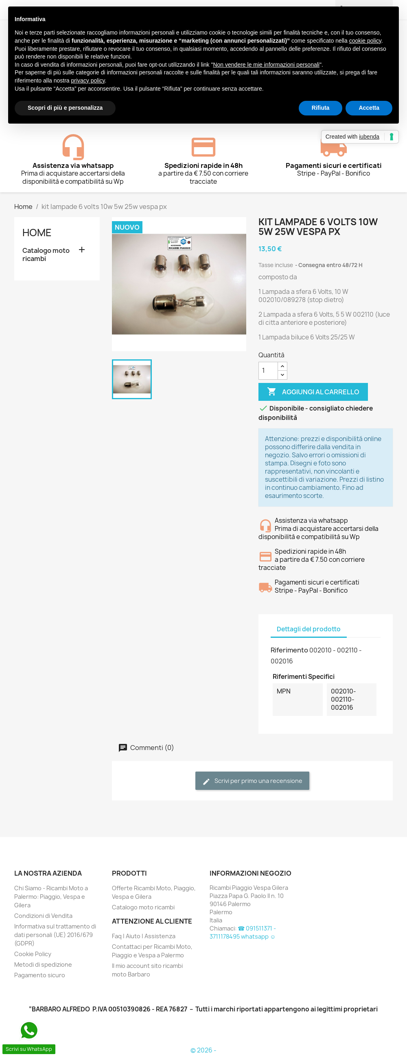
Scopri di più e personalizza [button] (65, 107)
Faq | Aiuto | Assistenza (143, 936)
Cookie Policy (32, 954)
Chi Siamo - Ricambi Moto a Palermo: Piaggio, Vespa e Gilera (51, 896)
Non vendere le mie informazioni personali (266, 64)
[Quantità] (268, 371)
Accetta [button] (369, 107)
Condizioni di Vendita (43, 916)
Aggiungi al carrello (313, 392)
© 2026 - (203, 1050)
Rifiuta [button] (321, 107)
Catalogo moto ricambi (46, 254)
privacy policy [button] (88, 80)
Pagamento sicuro (39, 975)
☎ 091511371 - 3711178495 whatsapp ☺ (243, 932)
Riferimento (289, 650)
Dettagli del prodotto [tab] (309, 629)
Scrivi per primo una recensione (252, 781)
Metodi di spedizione (43, 964)
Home (37, 232)
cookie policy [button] (365, 40)
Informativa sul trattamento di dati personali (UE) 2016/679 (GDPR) (55, 934)
